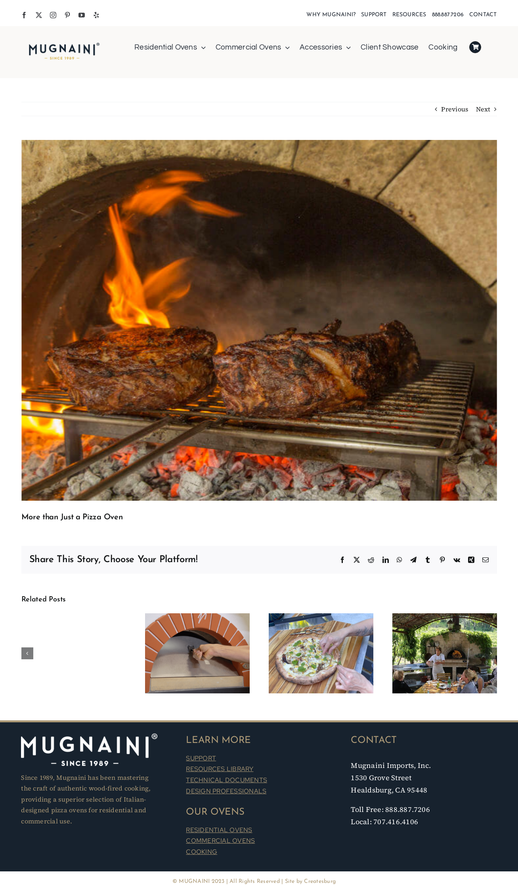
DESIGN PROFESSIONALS (226, 791)
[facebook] (24, 15)
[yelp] (96, 15)
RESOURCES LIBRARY (219, 769)
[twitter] (39, 15)
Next (483, 109)
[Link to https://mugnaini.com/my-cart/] (475, 47)
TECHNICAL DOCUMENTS (226, 780)
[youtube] (81, 15)
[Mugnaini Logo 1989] (64, 44)
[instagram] (53, 15)
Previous (454, 109)
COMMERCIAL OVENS (220, 840)
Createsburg (320, 881)
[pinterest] (67, 15)
